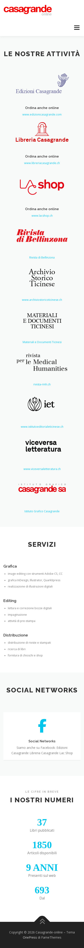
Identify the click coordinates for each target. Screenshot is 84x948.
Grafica (10, 578)
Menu (76, 28)
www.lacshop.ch (42, 237)
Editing (9, 613)
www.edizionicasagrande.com (42, 117)
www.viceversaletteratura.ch (42, 487)
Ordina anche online (42, 110)
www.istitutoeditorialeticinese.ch (42, 445)
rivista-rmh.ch (42, 403)
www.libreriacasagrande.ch (42, 166)
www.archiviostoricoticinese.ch (42, 318)
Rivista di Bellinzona (42, 276)
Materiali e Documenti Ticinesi (42, 361)
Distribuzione (15, 647)
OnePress (30, 937)
